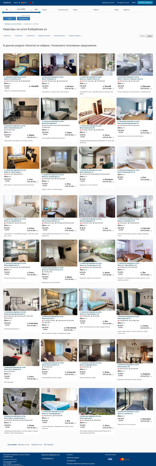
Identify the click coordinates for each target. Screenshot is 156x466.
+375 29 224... (33, 428)
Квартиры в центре (44, 35)
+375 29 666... (146, 180)
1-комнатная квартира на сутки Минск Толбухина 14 (52, 78)
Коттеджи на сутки (123, 2)
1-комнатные (7, 35)
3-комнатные (30, 35)
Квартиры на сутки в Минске (21, 454)
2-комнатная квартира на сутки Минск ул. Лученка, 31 (128, 412)
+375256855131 (47, 459)
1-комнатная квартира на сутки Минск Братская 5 (52, 317)
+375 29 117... (33, 137)
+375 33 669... (33, 325)
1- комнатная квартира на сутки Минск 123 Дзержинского (91, 364)
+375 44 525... (146, 275)
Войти (134, 2)
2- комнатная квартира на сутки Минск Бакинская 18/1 (91, 127)
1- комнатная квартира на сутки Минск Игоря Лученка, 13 (53, 364)
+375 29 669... (33, 275)
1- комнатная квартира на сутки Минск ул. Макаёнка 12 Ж (128, 220)
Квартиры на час (36, 444)
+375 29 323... (70, 135)
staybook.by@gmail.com (50, 455)
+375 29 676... (33, 182)
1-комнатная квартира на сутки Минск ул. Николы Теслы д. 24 (52, 269)
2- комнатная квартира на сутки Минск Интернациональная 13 (128, 122)
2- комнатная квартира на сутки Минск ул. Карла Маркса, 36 (128, 264)
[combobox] (48, 10)
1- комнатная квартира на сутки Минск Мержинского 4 (15, 264)
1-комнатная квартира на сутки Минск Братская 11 (128, 317)
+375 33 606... (108, 88)
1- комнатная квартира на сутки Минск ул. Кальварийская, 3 (53, 412)
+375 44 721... (146, 376)
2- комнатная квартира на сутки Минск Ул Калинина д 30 (15, 78)
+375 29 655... (108, 275)
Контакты (70, 454)
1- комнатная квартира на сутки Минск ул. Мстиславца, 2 (15, 171)
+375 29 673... (146, 88)
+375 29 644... (146, 230)
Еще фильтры (23, 18)
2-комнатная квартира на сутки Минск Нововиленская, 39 (14, 127)
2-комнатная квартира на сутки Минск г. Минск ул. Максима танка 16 (130, 78)
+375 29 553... (70, 279)
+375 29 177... (108, 230)
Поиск (10, 18)
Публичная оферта (73, 457)
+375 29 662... (70, 230)
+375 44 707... (146, 328)
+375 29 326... (33, 379)
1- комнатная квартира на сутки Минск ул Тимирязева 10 (15, 220)
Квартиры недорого (75, 35)
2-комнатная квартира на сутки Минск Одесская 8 (90, 417)
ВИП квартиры (48, 444)
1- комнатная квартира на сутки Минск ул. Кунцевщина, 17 (53, 175)
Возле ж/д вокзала (59, 35)
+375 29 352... (70, 374)
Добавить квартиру (145, 2)
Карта (150, 36)
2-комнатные (19, 35)
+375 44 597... (33, 230)
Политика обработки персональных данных (81, 463)
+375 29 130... (70, 186)
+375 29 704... (108, 137)
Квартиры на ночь (24, 444)
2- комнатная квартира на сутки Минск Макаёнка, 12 (91, 171)
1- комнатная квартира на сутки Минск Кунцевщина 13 (91, 220)
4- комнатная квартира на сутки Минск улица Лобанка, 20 (53, 220)
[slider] (3, 12)
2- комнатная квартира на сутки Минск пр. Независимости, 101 (91, 264)
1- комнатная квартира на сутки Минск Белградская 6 (53, 122)
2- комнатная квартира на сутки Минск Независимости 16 (128, 171)
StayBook (7, 3)
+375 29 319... (108, 182)
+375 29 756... (70, 88)
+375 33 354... (146, 133)
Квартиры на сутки (108, 2)
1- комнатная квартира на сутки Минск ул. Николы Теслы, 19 (91, 78)
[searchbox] (48, 9)
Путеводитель (71, 460)
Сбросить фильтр (25, 15)
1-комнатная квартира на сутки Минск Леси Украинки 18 (14, 368)
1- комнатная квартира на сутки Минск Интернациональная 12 (15, 313)
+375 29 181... (108, 374)
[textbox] (63, 10)
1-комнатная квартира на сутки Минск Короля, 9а (128, 365)
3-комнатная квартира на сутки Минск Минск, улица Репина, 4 (14, 417)
